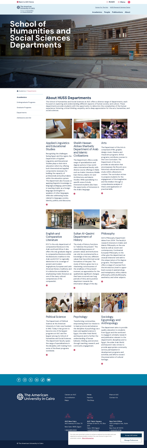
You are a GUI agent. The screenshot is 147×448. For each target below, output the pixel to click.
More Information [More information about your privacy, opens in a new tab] (88, 438)
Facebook (19, 380)
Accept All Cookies (131, 435)
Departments (22, 113)
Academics (21, 91)
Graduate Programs (24, 107)
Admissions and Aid (24, 118)
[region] (106, 438)
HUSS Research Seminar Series (120, 7)
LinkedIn (37, 380)
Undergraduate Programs (26, 102)
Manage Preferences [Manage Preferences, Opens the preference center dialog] (131, 440)
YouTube (49, 380)
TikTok (43, 380)
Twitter (31, 380)
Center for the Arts (101, 7)
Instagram (25, 380)
